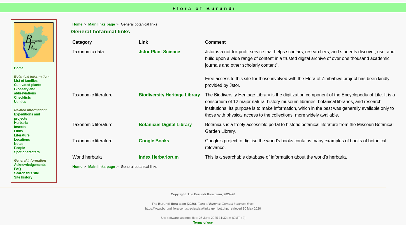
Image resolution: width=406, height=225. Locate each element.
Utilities (20, 102)
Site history (23, 177)
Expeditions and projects (27, 116)
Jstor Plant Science (159, 51)
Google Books (154, 140)
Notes (18, 144)
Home (78, 24)
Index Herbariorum (158, 157)
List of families (26, 81)
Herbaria (21, 123)
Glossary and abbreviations (25, 91)
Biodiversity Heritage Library (169, 94)
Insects (19, 127)
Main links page (101, 24)
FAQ (17, 169)
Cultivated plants (27, 85)
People (19, 148)
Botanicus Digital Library (165, 124)
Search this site (26, 173)
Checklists (22, 97)
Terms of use (203, 222)
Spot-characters (27, 152)
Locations (22, 140)
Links (18, 131)
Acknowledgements (30, 165)
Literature (21, 135)
